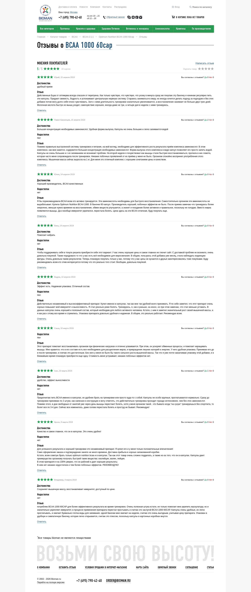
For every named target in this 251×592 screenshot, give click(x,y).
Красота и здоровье (85, 28)
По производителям (201, 28)
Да (205, 77)
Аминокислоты (162, 28)
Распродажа (120, 7)
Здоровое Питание (110, 28)
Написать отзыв (205, 63)
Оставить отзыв (67, 567)
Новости (84, 7)
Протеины (65, 28)
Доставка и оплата (67, 7)
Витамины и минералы (137, 28)
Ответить (41, 110)
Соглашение (191, 567)
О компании (43, 567)
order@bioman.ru (118, 581)
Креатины (181, 28)
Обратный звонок (167, 567)
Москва (73, 12)
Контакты (107, 7)
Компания (95, 7)
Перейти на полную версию (51, 582)
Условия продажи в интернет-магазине (106, 567)
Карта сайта (142, 567)
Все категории (47, 28)
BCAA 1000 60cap (88, 45)
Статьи (210, 567)
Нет (210, 77)
